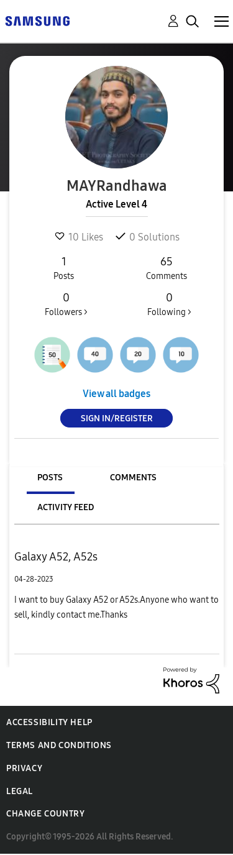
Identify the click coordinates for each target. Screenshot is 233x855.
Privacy (24, 768)
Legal (19, 791)
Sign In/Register (117, 418)
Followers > (66, 304)
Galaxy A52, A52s (56, 557)
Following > (169, 304)
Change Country (45, 813)
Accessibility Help (49, 722)
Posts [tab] (50, 477)
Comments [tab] (133, 477)
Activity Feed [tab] (65, 507)
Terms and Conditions (59, 745)
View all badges (116, 394)
